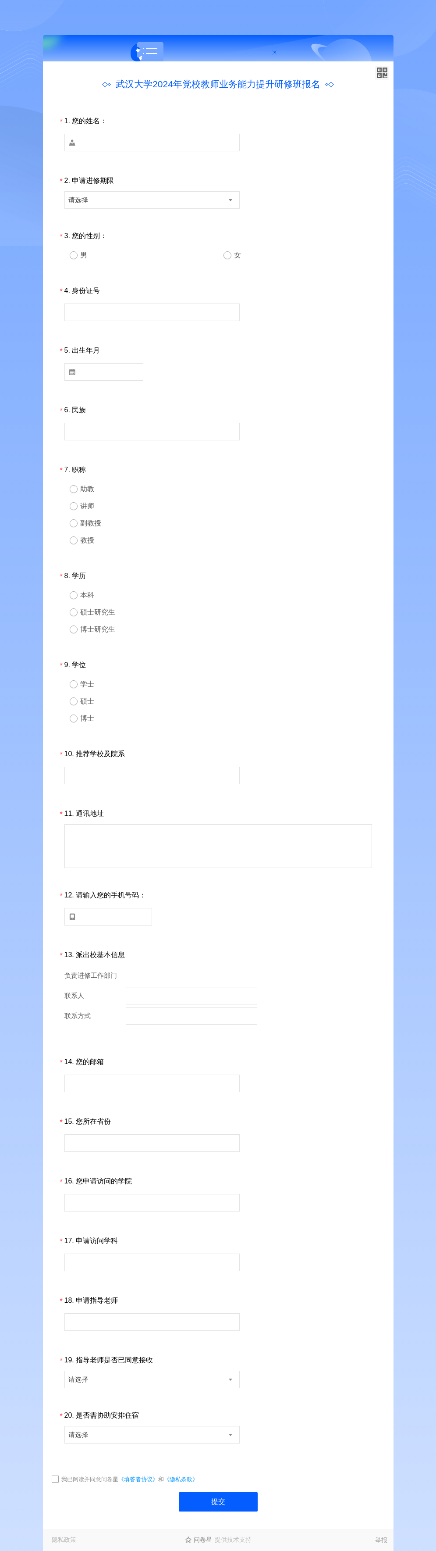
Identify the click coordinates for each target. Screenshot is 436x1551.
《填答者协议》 (138, 1479)
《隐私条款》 (181, 1479)
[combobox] (152, 200)
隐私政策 (64, 1539)
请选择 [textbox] (78, 200)
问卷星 (203, 1539)
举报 (381, 1540)
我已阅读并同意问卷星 (89, 1479)
